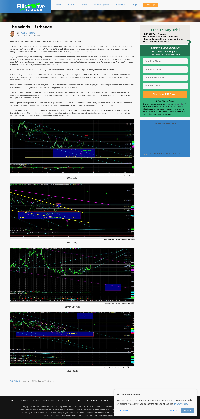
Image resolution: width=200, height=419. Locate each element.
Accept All (187, 410)
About (14, 401)
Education (82, 401)
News (36, 401)
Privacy (105, 401)
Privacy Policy (181, 404)
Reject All (173, 410)
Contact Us (48, 401)
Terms (94, 401)
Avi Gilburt (15, 381)
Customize (124, 410)
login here (176, 54)
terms (168, 104)
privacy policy (179, 104)
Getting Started (65, 401)
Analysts (25, 401)
